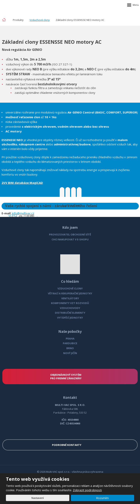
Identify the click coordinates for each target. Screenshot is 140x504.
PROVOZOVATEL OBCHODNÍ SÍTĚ (70, 234)
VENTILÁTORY (70, 298)
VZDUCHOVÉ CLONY (70, 288)
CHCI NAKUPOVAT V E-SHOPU (70, 239)
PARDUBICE (70, 343)
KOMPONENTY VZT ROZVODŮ (70, 303)
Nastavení (38, 498)
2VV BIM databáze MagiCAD (22, 183)
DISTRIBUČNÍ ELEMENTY (70, 312)
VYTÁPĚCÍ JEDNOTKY (70, 317)
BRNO (70, 348)
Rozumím (102, 498)
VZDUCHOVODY (70, 308)
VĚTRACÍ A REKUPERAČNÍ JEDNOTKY (70, 293)
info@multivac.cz (23, 213)
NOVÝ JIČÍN (70, 353)
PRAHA (70, 338)
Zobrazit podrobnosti (87, 490)
